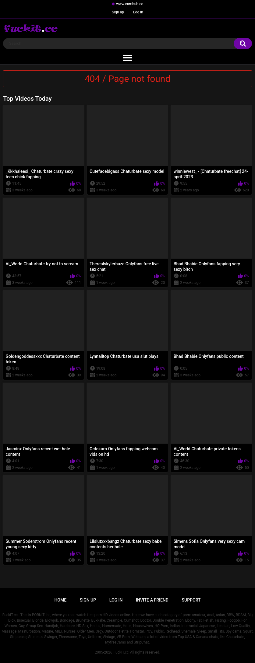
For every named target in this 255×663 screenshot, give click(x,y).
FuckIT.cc (121, 652)
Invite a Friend (152, 600)
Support (191, 600)
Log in (138, 12)
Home (60, 600)
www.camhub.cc (129, 4)
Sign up (118, 12)
